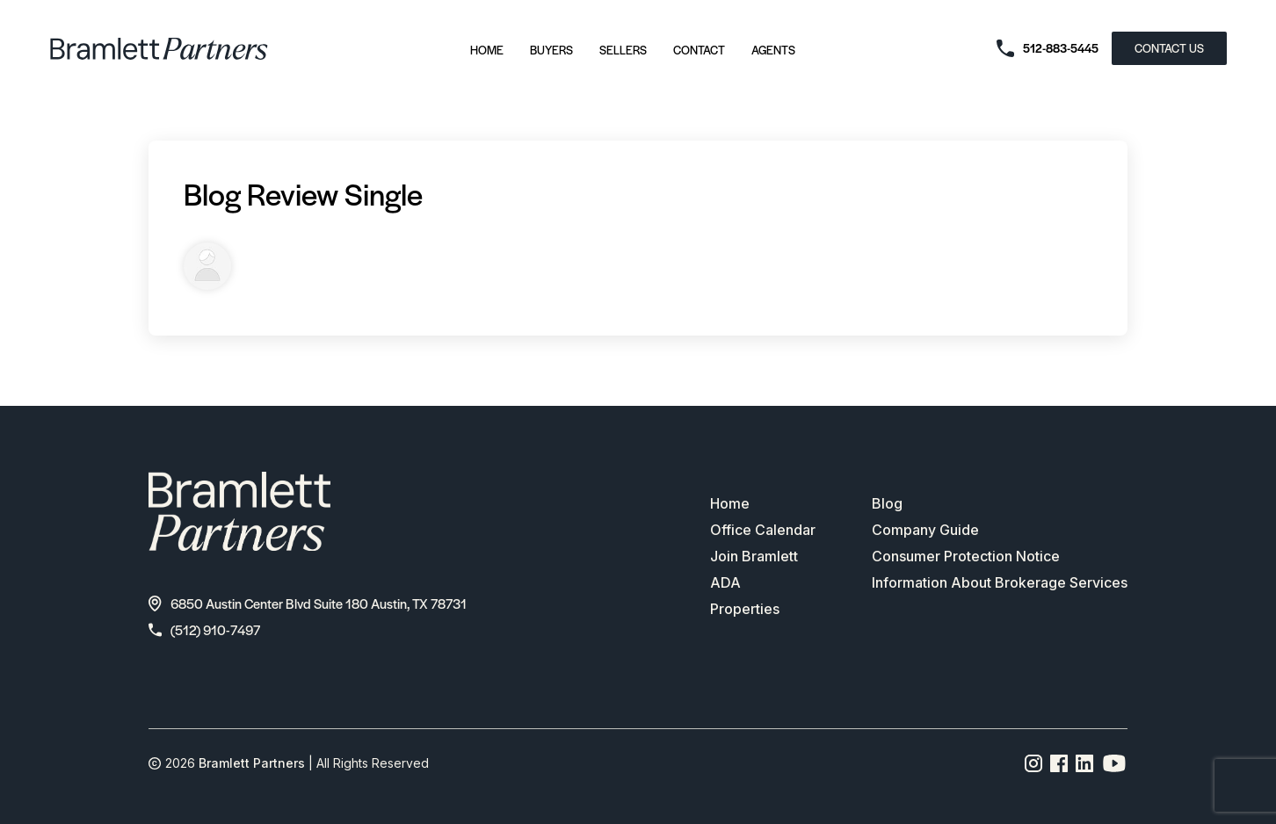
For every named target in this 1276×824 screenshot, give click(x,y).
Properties (744, 609)
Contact (699, 49)
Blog (887, 503)
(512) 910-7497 (204, 629)
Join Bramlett (754, 556)
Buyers (551, 49)
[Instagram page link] (1034, 763)
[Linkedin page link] (1085, 763)
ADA (725, 582)
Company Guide (925, 529)
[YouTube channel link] (1114, 763)
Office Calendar (763, 529)
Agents (773, 49)
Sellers (623, 49)
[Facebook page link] (1059, 763)
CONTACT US (1169, 48)
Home (487, 49)
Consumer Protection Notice (966, 556)
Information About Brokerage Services (999, 582)
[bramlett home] (159, 49)
